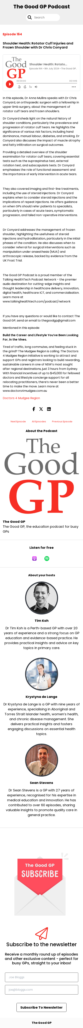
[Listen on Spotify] (47, 558)
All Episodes (39, 421)
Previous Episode (62, 421)
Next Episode (18, 421)
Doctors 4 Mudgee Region (21, 398)
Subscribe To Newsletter (41, 1007)
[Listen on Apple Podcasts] (34, 558)
